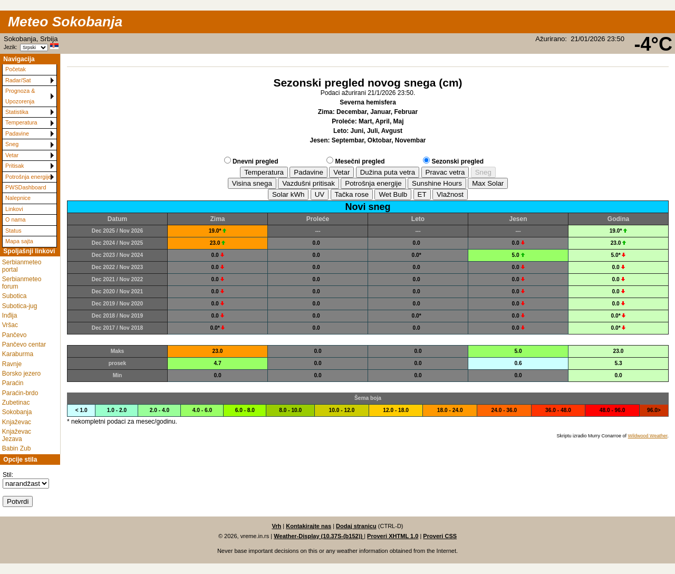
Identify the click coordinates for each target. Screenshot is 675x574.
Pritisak (14, 165)
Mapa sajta (19, 241)
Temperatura (21, 122)
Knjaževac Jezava (16, 435)
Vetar (11, 155)
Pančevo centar (24, 344)
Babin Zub (16, 448)
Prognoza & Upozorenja (20, 96)
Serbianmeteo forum (22, 282)
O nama (15, 219)
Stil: (8, 475)
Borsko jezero (21, 373)
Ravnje (12, 364)
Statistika (16, 112)
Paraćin (13, 383)
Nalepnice (18, 198)
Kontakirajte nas (308, 526)
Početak (15, 69)
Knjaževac (16, 422)
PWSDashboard (25, 187)
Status (13, 230)
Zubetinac (16, 402)
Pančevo (14, 335)
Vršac (10, 325)
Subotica (14, 296)
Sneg (11, 144)
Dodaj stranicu (356, 526)
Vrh (276, 526)
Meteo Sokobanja (65, 22)
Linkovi (14, 209)
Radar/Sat (18, 80)
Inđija (9, 315)
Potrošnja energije (28, 177)
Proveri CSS (440, 536)
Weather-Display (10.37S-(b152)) (319, 536)
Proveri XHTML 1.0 (392, 536)
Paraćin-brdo (20, 393)
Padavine (17, 133)
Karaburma (17, 354)
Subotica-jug (19, 306)
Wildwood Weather (648, 435)
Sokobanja (17, 412)
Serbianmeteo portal (22, 266)
